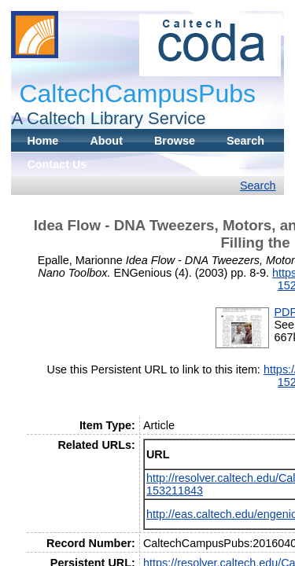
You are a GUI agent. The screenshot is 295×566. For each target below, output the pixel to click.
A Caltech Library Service (108, 118)
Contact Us (57, 164)
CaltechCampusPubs (137, 93)
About (106, 140)
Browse (174, 140)
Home (42, 140)
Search (245, 140)
